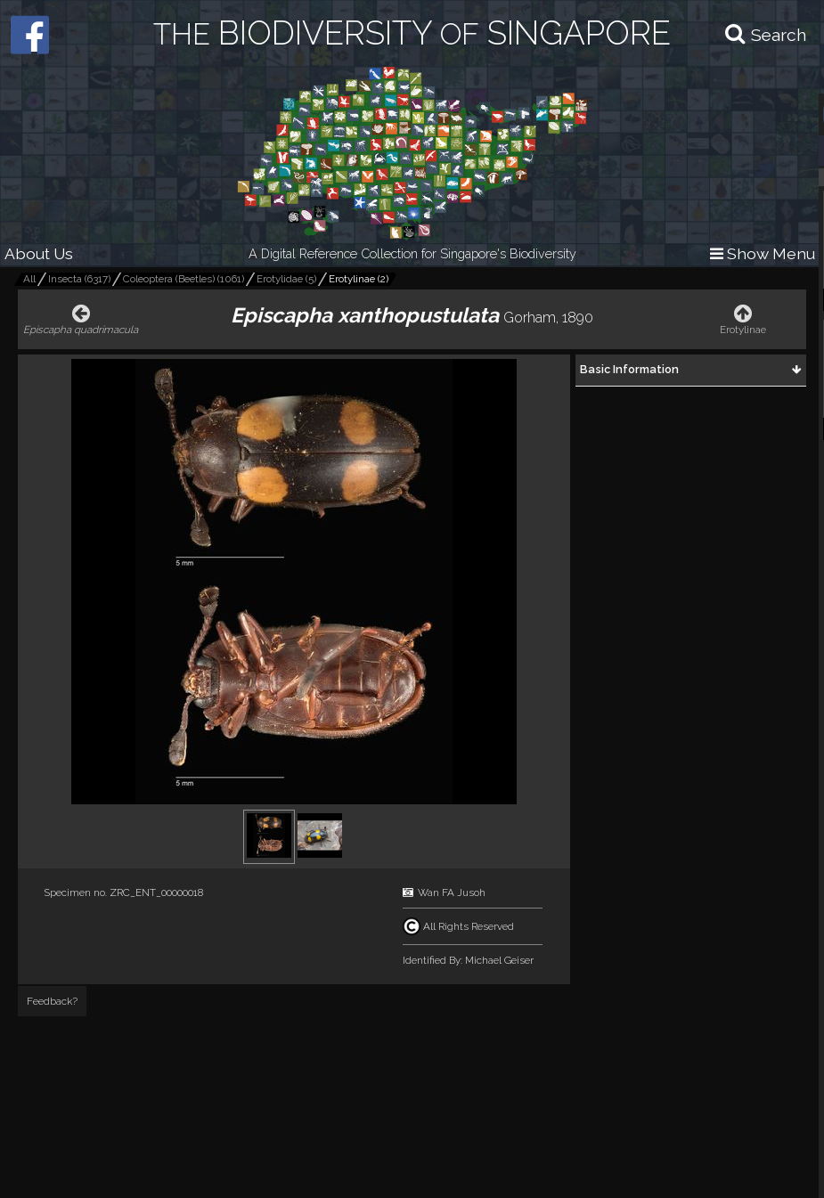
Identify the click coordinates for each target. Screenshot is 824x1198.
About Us (38, 253)
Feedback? (52, 1001)
